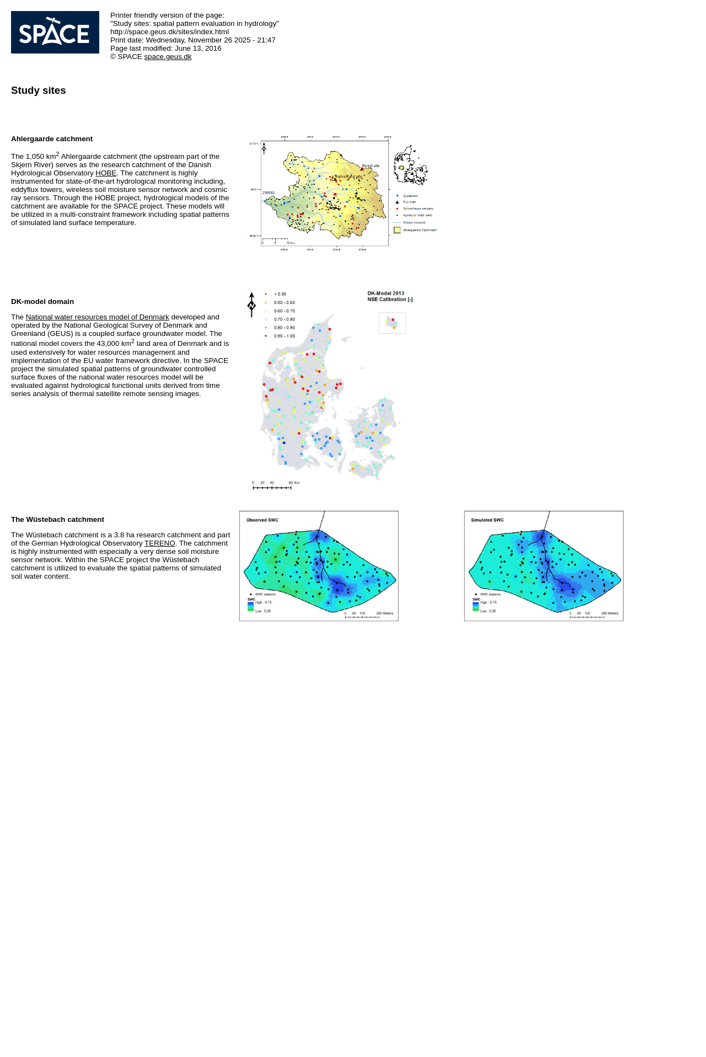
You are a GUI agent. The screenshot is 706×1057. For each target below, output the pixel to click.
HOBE (105, 173)
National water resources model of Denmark (97, 317)
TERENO (160, 543)
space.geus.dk (167, 56)
